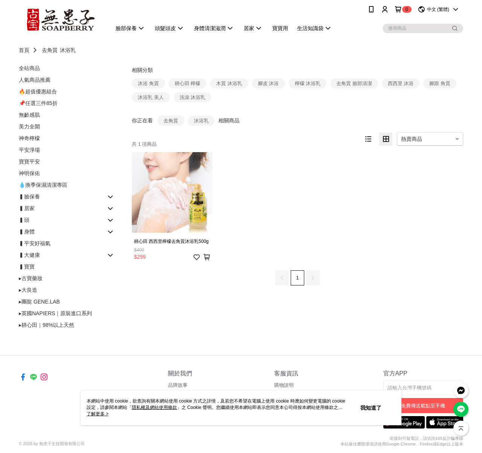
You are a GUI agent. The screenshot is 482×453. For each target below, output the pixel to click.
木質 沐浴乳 (229, 83)
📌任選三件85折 (38, 103)
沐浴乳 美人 (151, 97)
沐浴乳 (68, 50)
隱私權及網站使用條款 (154, 407)
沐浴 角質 (148, 83)
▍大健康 (29, 255)
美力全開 (29, 127)
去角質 (50, 50)
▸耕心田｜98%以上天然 (46, 325)
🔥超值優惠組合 (38, 91)
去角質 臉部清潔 (354, 83)
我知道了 (370, 408)
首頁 (24, 50)
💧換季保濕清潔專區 (43, 185)
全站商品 (29, 68)
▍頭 (24, 220)
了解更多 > (97, 413)
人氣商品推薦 (34, 80)
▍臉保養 (29, 197)
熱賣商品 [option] (411, 139)
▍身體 (27, 232)
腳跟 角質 (439, 83)
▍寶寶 (27, 267)
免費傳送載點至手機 (423, 406)
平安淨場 (29, 150)
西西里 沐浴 (401, 83)
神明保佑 (29, 173)
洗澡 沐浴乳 (193, 97)
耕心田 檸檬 (188, 83)
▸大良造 (28, 290)
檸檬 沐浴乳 (308, 83)
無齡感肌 (29, 115)
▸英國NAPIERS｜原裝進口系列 (55, 313)
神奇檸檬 (29, 138)
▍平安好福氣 (34, 243)
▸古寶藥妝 (31, 278)
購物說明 (284, 385)
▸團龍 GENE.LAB (39, 302)
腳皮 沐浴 (268, 83)
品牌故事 (178, 385)
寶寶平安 (29, 162)
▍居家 (27, 208)
